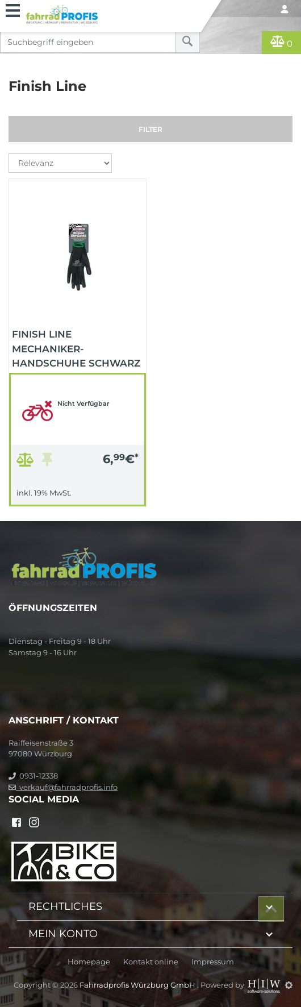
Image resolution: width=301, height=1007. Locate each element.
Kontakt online (150, 962)
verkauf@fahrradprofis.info (63, 787)
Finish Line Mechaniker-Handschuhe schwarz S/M (76, 347)
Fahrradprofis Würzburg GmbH (138, 984)
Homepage (89, 962)
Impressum (212, 962)
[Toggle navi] (13, 9)
